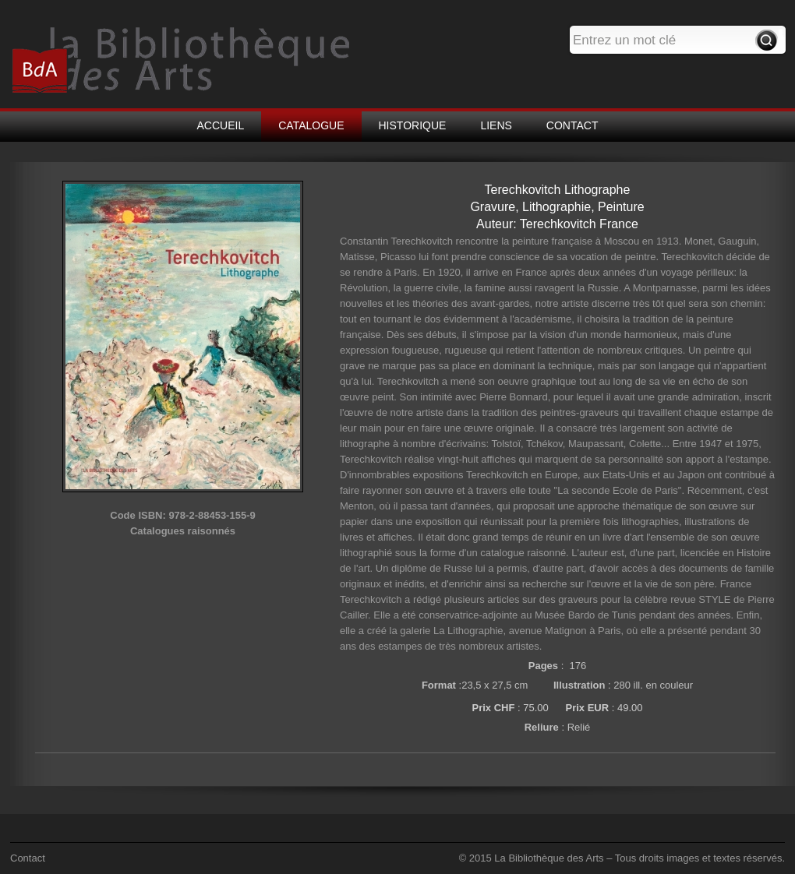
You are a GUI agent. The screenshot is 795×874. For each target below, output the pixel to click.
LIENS (495, 125)
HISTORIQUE (413, 125)
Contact (27, 858)
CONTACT (572, 125)
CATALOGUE (311, 125)
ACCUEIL (221, 125)
